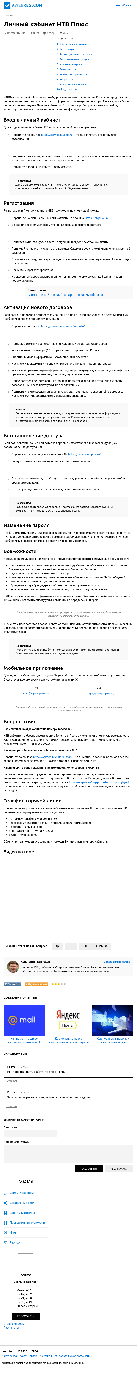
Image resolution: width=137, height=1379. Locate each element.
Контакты (46, 1356)
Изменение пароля (71, 64)
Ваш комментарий (18, 1142)
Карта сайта (9, 1356)
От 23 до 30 (24, 1298)
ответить (11, 1080)
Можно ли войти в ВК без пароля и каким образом (65, 295)
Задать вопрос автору (117, 961)
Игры (13, 1232)
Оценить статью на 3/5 (59, 984)
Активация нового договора (76, 54)
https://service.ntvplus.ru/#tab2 (53, 757)
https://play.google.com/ (100, 693)
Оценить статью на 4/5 (62, 984)
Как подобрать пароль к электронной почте (113, 1040)
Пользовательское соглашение (72, 1356)
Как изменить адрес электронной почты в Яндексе (68, 1040)
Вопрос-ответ (67, 79)
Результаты (11, 1327)
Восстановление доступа (74, 59)
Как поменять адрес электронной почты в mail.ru (24, 1040)
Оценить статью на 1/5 (53, 984)
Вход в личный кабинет (73, 44)
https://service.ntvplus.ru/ (57, 135)
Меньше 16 (24, 1290)
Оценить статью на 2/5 (56, 984)
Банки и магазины (22, 1212)
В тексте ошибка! (95, 946)
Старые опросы (14, 1323)
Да (58, 946)
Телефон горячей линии (73, 84)
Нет (70, 946)
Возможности (68, 69)
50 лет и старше (27, 1306)
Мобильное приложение (74, 74)
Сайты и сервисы (22, 1193)
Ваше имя (10, 1127)
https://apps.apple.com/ (35, 693)
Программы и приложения (28, 1222)
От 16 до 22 (24, 1294)
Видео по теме (69, 89)
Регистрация (67, 49)
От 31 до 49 (24, 1302)
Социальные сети (22, 1203)
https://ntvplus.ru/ (96, 218)
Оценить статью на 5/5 (65, 984)
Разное (15, 1242)
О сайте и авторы (28, 1356)
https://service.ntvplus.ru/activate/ (63, 326)
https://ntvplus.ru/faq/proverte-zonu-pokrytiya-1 (99, 782)
